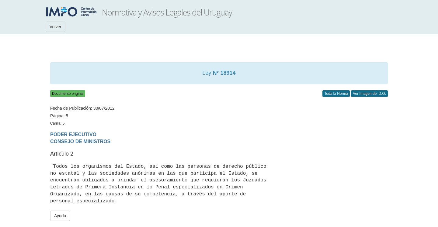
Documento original (67, 93)
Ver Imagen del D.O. (369, 93)
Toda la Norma (336, 93)
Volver (55, 26)
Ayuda (60, 215)
